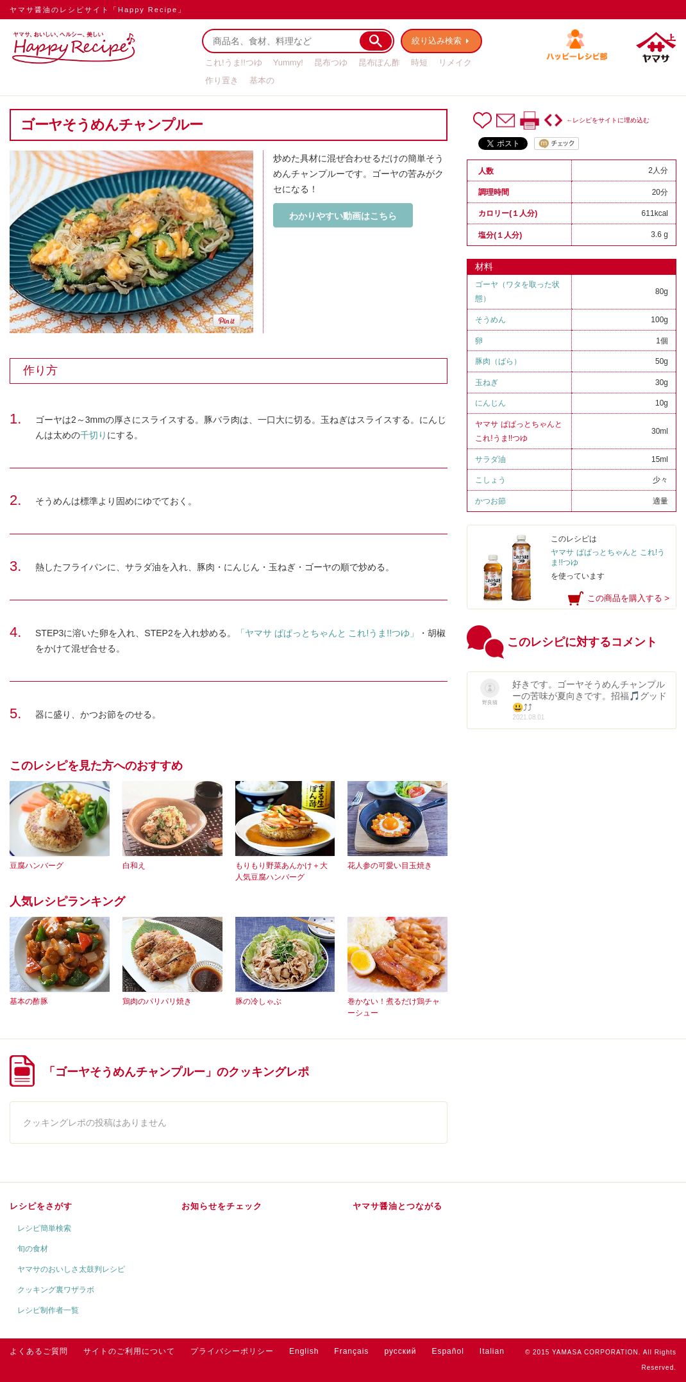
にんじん (490, 403)
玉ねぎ (486, 382)
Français (351, 1351)
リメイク (455, 62)
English (304, 1351)
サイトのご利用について (129, 1351)
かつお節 (490, 501)
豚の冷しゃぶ (258, 1001)
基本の (261, 80)
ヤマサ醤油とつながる (397, 1206)
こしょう (490, 479)
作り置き (221, 80)
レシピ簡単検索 (44, 1228)
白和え (134, 865)
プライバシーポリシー (232, 1351)
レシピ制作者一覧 (48, 1310)
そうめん (490, 319)
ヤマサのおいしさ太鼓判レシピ (71, 1269)
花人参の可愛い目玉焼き (389, 865)
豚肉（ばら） (498, 361)
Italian (492, 1351)
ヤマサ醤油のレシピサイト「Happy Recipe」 (98, 9)
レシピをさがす (41, 1206)
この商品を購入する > (628, 598)
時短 (419, 62)
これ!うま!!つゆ (233, 62)
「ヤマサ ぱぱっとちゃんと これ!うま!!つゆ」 (327, 633)
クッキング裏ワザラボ (55, 1289)
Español (447, 1351)
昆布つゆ (330, 62)
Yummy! (288, 62)
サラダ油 (490, 459)
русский (400, 1351)
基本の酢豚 (29, 1001)
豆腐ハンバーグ (36, 865)
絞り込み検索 (437, 40)
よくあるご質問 (39, 1351)
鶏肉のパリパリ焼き (157, 1001)
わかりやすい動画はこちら (343, 216)
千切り (93, 435)
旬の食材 (32, 1248)
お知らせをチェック (221, 1206)
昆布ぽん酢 (379, 62)
